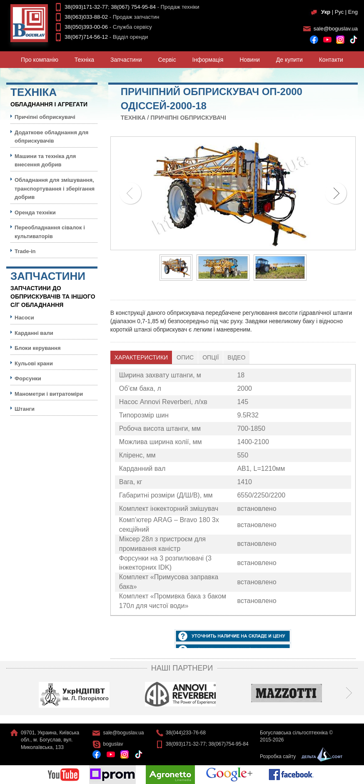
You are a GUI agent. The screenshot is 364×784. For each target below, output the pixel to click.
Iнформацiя (208, 59)
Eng (353, 12)
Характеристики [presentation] (141, 357)
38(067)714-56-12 (86, 37)
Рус (339, 12)
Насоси (24, 317)
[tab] (141, 357)
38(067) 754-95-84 (133, 7)
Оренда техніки (35, 212)
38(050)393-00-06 (86, 27)
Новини (249, 59)
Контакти (331, 59)
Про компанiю (39, 59)
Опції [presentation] (210, 357)
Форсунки (28, 378)
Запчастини (126, 59)
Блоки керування (38, 348)
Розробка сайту (299, 756)
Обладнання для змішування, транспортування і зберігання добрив (55, 188)
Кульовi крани (34, 363)
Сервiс (167, 59)
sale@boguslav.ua (336, 28)
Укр (325, 12)
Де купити (289, 59)
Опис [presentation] (185, 357)
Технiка (84, 59)
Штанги (25, 409)
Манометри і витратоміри (49, 394)
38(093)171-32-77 (86, 7)
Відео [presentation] (236, 357)
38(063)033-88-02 (86, 17)
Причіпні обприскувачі (188, 117)
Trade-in (25, 251)
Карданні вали (34, 333)
